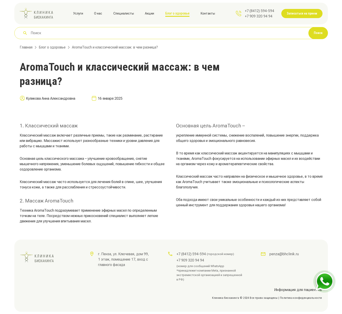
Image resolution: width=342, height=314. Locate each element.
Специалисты (123, 13)
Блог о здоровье (177, 13)
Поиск (318, 33)
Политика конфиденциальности (301, 297)
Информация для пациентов (298, 290)
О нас (98, 13)
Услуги (78, 13)
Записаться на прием (302, 13)
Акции (149, 13)
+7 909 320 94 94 (258, 16)
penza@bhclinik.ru (284, 254)
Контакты (208, 13)
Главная (26, 47)
